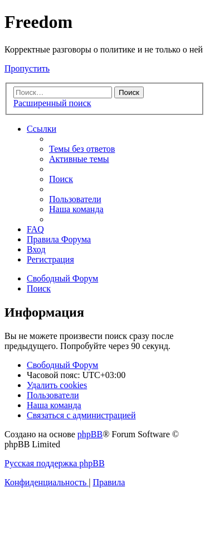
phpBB (90, 434)
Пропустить (27, 68)
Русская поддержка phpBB (54, 463)
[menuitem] (82, 149)
